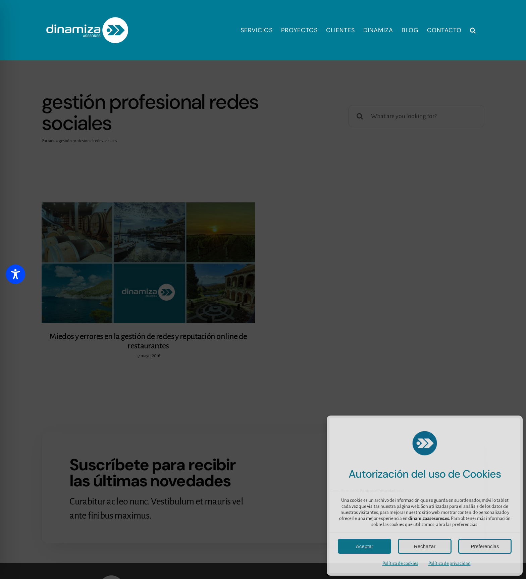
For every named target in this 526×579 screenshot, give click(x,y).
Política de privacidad (449, 563)
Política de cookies (400, 563)
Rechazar (424, 546)
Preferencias (485, 546)
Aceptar (364, 546)
